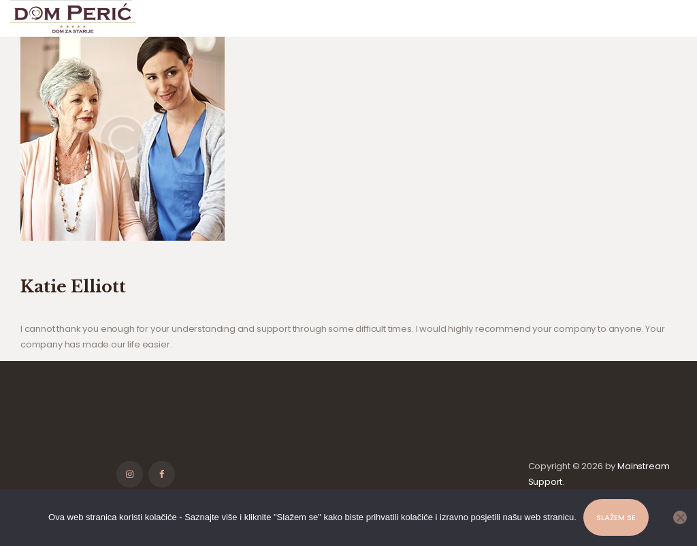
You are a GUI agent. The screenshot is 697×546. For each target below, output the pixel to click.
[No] (680, 517)
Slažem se (616, 517)
